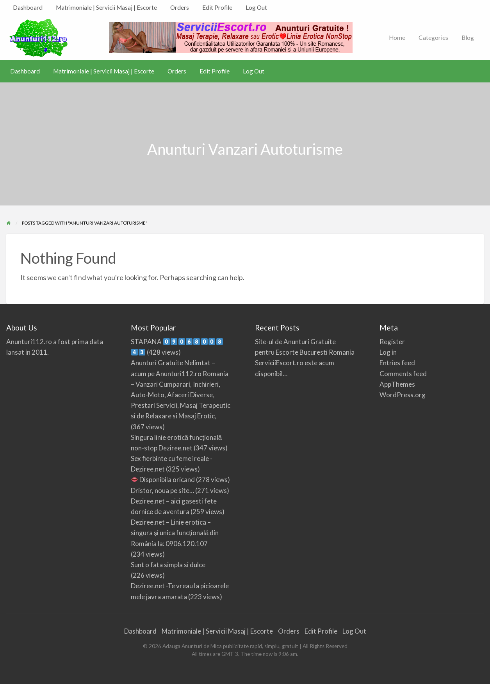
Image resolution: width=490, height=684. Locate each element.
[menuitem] (27, 7)
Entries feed (397, 363)
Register (392, 342)
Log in (388, 352)
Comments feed (403, 374)
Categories (433, 37)
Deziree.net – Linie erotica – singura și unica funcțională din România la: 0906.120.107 (175, 532)
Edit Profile (217, 7)
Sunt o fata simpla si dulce (168, 565)
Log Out (256, 7)
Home (397, 37)
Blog (467, 37)
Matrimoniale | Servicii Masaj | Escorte (106, 7)
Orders (179, 7)
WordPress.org (403, 395)
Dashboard (28, 7)
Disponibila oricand (163, 479)
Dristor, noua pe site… (162, 490)
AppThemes (397, 384)
